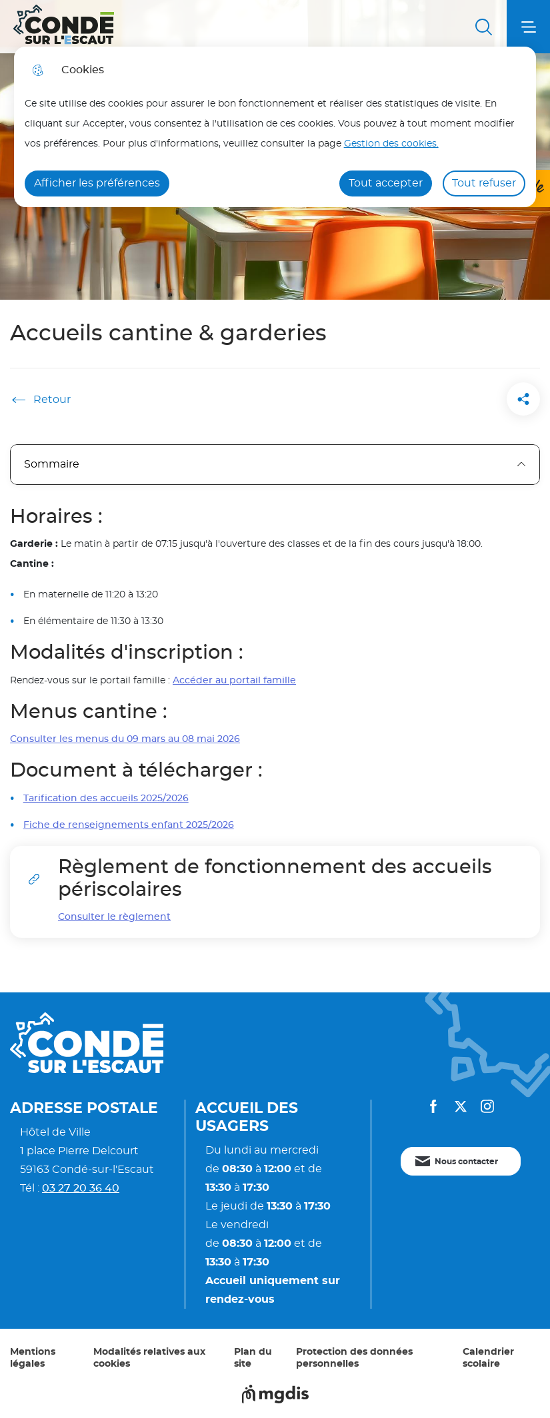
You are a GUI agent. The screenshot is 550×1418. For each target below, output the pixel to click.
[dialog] (275, 127)
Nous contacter (466, 1162)
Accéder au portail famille (234, 680)
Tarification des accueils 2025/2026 (106, 798)
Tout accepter (386, 183)
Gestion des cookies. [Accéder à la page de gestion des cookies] (391, 144)
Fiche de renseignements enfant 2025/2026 (128, 825)
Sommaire (275, 464)
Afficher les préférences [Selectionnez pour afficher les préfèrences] (97, 183)
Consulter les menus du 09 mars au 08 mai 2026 (125, 739)
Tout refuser (484, 183)
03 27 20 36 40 (80, 1188)
